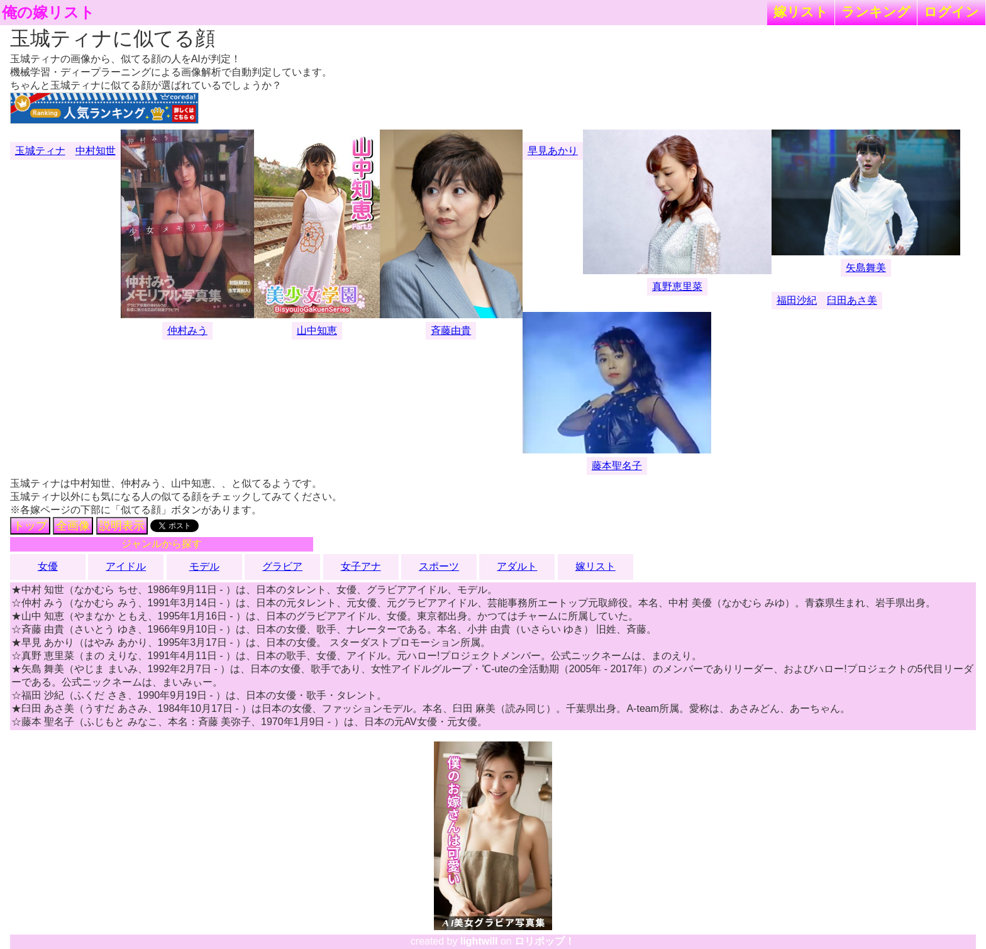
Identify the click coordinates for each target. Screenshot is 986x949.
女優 (48, 566)
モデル (204, 566)
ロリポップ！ (544, 941)
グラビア (282, 566)
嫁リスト (800, 11)
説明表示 (122, 525)
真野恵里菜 (677, 286)
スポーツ (439, 566)
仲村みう (187, 330)
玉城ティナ (40, 150)
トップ (30, 525)
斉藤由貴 (451, 330)
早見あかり (553, 150)
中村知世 (95, 150)
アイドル (126, 566)
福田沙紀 (797, 300)
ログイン (951, 11)
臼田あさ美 (852, 300)
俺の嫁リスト (48, 12)
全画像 (73, 525)
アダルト (517, 566)
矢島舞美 (866, 267)
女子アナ (361, 566)
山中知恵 (317, 330)
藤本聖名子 (617, 465)
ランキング (876, 11)
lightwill (479, 941)
